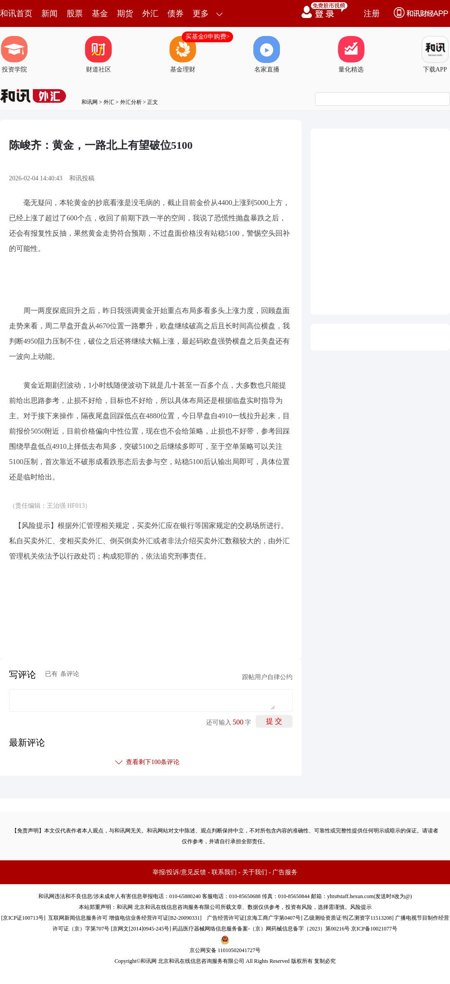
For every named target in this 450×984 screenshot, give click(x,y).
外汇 (150, 13)
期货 (125, 13)
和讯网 (89, 102)
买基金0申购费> (207, 36)
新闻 (49, 13)
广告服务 (284, 872)
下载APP (435, 54)
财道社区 (98, 54)
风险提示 (361, 907)
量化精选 (351, 54)
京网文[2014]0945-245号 (140, 929)
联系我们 (224, 872)
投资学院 (14, 54)
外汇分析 (131, 102)
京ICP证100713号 (23, 918)
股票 (75, 13)
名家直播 (266, 54)
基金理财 (182, 54)
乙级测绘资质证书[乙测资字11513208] (349, 918)
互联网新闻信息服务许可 (78, 918)
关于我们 (254, 872)
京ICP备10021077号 (374, 929)
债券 (175, 13)
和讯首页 (16, 13)
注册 (372, 13)
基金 (100, 13)
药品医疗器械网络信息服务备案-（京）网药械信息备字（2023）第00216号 (261, 929)
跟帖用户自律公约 (267, 677)
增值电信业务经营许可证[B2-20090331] (155, 918)
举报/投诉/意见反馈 (180, 872)
